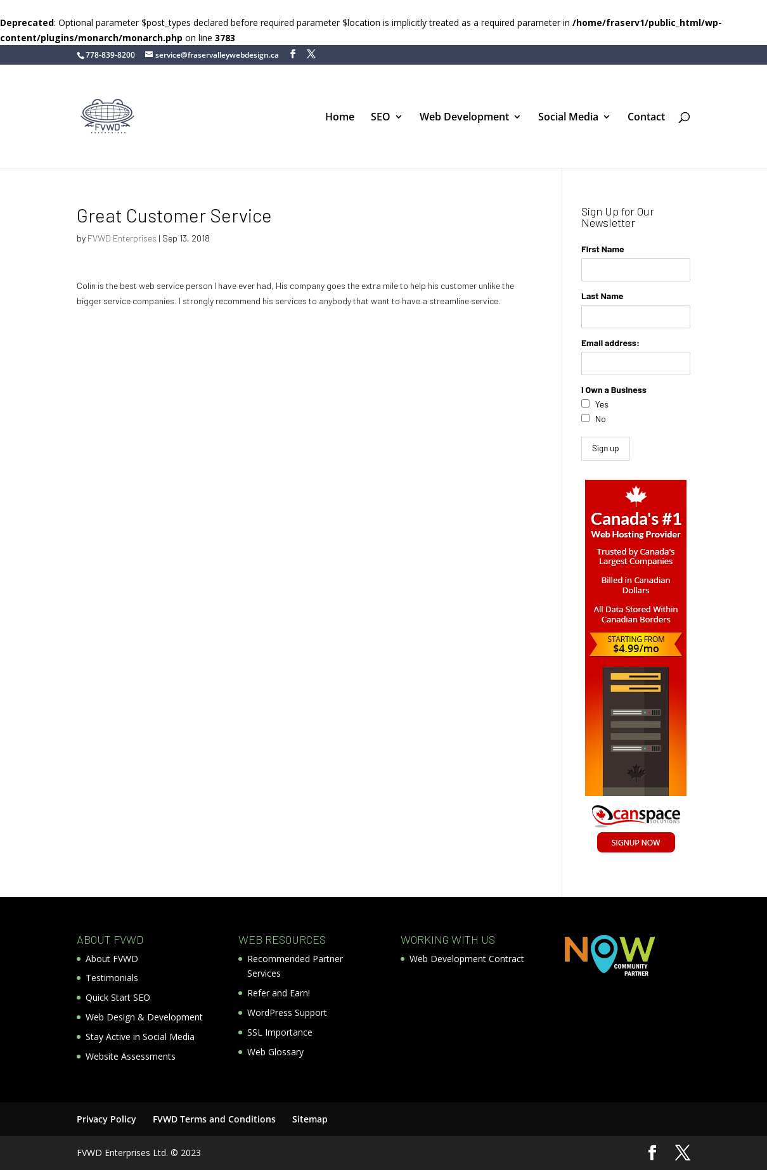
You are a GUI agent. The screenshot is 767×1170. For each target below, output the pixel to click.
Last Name (602, 295)
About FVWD (112, 959)
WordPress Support (287, 1012)
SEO (380, 118)
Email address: (610, 342)
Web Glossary (275, 1052)
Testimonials (112, 978)
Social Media (568, 118)
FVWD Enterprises (122, 238)
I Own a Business (614, 389)
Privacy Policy (106, 1119)
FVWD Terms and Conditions (214, 1119)
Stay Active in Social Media (140, 1037)
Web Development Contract (466, 959)
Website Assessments (131, 1056)
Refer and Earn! (278, 993)
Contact (646, 118)
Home (339, 118)
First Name (602, 248)
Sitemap (310, 1119)
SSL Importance (280, 1032)
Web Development (464, 118)
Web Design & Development (144, 1017)
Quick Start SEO (118, 997)
